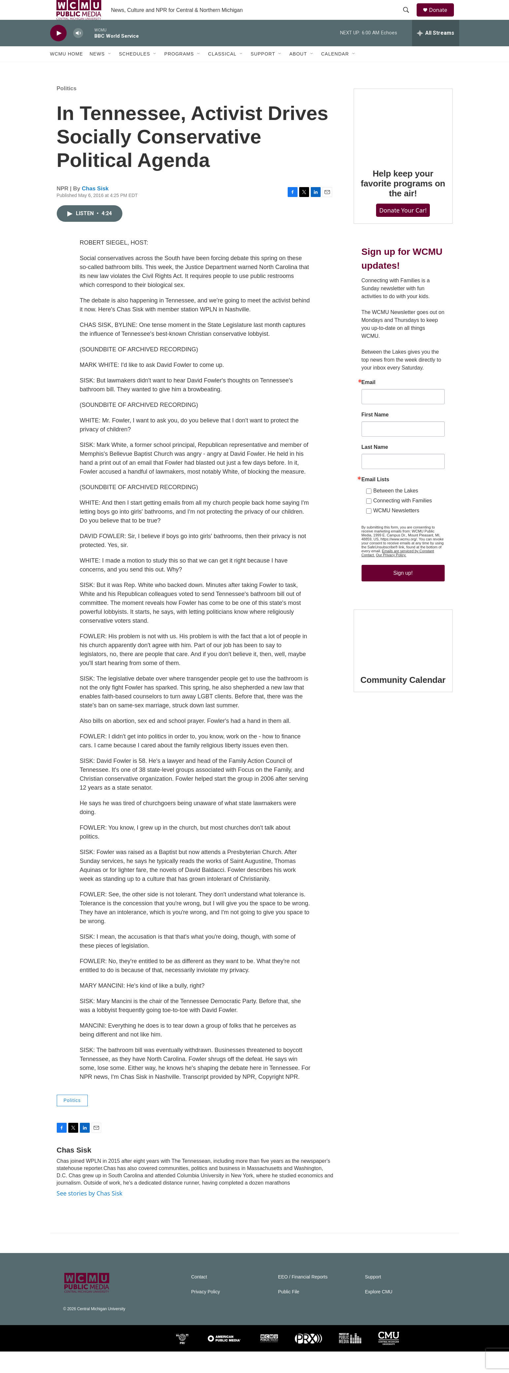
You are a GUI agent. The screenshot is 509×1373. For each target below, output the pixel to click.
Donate (442, 17)
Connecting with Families (402, 542)
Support (263, 68)
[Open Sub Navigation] (109, 68)
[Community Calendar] (403, 692)
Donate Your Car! (403, 238)
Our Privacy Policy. (391, 596)
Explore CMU (378, 1313)
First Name (375, 456)
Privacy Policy (205, 1313)
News (97, 68)
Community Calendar (403, 734)
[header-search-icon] (409, 17)
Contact (199, 1298)
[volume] (78, 48)
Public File (289, 1313)
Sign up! (403, 614)
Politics (67, 110)
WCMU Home (66, 68)
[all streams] (435, 48)
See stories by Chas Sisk (90, 1215)
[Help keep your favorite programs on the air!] (403, 152)
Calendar (335, 68)
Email (369, 423)
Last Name (375, 488)
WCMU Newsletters (396, 552)
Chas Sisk (95, 210)
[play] (58, 48)
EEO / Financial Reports (303, 1298)
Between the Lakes (395, 532)
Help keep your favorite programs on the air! (403, 211)
